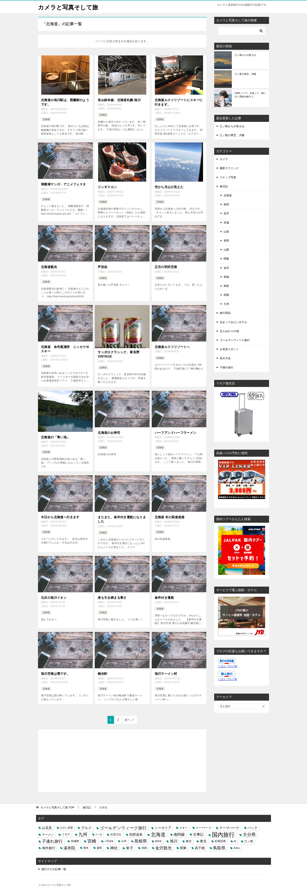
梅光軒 (102, 673)
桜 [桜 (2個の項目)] (235, 841)
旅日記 (224, 186)
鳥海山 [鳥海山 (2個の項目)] (237, 847)
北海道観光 (49, 266)
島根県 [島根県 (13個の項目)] (141, 841)
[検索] (241, 31)
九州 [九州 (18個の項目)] (82, 834)
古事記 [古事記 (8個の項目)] (198, 834)
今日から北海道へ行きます (60, 517)
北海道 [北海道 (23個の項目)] (158, 834)
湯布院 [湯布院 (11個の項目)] (69, 847)
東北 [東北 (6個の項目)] (203, 841)
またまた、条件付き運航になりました (122, 519)
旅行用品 (225, 312)
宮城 (226, 222)
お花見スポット (229, 349)
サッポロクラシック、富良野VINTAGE (118, 354)
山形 (226, 231)
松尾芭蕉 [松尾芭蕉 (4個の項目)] (220, 840)
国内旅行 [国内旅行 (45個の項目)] (223, 834)
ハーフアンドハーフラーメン (175, 432)
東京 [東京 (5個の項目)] (189, 841)
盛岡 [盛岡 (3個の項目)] (99, 847)
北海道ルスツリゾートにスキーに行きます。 (179, 102)
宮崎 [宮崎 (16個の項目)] (91, 841)
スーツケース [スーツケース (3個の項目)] (203, 827)
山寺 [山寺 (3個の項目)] (123, 841)
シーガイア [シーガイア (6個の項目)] (163, 827)
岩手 (226, 213)
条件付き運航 (164, 597)
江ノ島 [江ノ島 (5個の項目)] (248, 841)
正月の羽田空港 (166, 266)
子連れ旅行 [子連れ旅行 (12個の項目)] (52, 841)
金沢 (226, 267)
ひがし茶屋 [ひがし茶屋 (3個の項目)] (66, 827)
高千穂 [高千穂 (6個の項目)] (200, 847)
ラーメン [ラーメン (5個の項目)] (48, 834)
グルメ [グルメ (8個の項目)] (86, 828)
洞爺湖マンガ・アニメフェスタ (63, 184)
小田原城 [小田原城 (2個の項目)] (109, 841)
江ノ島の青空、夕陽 (245, 73)
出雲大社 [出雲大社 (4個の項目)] (115, 834)
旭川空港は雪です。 (55, 673)
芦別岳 (102, 266)
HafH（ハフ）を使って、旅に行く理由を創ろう (250, 94)
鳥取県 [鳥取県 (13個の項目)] (219, 847)
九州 (226, 303)
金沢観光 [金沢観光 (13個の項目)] (163, 847)
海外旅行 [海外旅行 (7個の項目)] (48, 848)
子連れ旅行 (226, 367)
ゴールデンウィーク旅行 (235, 339)
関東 (226, 258)
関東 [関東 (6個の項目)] (183, 847)
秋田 (226, 204)
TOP (57, 807)
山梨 (226, 249)
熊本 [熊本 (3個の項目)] (85, 847)
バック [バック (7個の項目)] (252, 828)
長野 (226, 240)
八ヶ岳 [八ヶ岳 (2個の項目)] (99, 834)
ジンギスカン (107, 186)
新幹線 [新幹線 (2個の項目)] (158, 841)
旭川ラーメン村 (166, 673)
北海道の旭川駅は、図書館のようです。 (65, 102)
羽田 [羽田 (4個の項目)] (144, 847)
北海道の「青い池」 (55, 437)
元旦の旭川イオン (54, 597)
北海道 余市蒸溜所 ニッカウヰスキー (65, 349)
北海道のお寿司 (109, 432)
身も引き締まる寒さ (112, 597)
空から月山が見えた (169, 186)
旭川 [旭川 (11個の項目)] (174, 841)
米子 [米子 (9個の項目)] (129, 848)
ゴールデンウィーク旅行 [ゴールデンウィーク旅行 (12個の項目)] (123, 827)
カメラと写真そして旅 (68, 6)
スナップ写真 (228, 177)
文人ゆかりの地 (229, 330)
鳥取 (226, 285)
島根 (226, 276)
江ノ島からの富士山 (245, 54)
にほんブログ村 (227, 666)
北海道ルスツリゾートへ (172, 346)
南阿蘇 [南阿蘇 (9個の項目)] (179, 834)
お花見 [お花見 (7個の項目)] (47, 828)
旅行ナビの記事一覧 (54, 868)
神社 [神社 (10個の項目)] (114, 847)
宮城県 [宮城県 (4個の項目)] (75, 840)
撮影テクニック (229, 168)
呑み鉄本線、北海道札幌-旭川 (119, 99)
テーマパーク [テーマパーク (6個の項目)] (229, 827)
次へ (128, 719)
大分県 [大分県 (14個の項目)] (249, 834)
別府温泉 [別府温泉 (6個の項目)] (136, 834)
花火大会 (225, 358)
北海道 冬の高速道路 (169, 517)
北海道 (46, 119)
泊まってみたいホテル (233, 321)
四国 (226, 294)
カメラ (224, 158)
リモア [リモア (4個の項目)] (66, 834)
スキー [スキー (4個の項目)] (183, 827)
